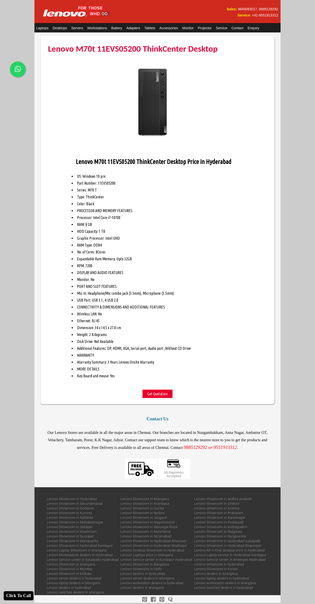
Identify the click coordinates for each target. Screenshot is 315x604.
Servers (77, 28)
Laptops (42, 28)
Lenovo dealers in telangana (216, 574)
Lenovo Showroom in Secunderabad (75, 504)
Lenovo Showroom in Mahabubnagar (75, 522)
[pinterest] (144, 599)
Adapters (133, 28)
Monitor (188, 28)
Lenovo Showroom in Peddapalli (219, 522)
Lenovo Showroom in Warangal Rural (149, 527)
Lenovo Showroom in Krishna (216, 508)
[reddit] (161, 599)
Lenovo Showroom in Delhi (141, 569)
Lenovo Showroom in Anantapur (145, 504)
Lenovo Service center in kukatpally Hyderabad (83, 560)
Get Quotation (157, 394)
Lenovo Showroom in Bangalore (145, 564)
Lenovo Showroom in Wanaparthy (72, 541)
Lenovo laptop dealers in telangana (73, 583)
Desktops (60, 28)
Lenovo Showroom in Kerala (216, 569)
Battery (116, 28)
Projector (205, 28)
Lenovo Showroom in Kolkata (69, 574)
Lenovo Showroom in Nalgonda (218, 532)
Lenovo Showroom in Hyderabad (72, 499)
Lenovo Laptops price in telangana (147, 555)
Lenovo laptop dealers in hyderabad (221, 578)
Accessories (168, 28)
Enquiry (253, 28)
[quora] (170, 599)
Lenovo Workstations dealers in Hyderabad (79, 555)
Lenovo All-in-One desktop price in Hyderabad (229, 550)
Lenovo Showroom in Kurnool (69, 513)
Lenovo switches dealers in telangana (75, 592)
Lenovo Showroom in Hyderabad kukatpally (227, 541)
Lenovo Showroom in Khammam (72, 532)
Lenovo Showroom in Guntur (142, 508)
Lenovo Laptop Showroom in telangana (77, 550)
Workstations (97, 28)
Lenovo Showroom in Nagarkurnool (147, 522)
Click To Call (18, 595)
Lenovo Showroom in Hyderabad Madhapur (154, 546)
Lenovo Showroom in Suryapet (70, 536)
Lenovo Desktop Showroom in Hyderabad (152, 550)
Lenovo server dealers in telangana (147, 578)
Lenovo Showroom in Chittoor (217, 504)
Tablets (149, 28)
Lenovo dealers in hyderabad (143, 574)
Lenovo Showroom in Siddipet (70, 527)
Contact (237, 28)
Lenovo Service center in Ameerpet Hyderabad (230, 560)
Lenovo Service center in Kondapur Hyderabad (156, 560)
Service (221, 28)
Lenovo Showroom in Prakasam (218, 513)
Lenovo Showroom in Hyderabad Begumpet (227, 546)
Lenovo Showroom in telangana (145, 499)
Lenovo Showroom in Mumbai (69, 569)
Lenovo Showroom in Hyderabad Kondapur (80, 546)
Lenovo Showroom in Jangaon (144, 518)
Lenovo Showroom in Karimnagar (220, 518)
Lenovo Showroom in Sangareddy (220, 536)
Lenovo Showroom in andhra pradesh (223, 499)
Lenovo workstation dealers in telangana (225, 583)
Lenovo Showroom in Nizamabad (146, 536)
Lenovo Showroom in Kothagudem (220, 527)
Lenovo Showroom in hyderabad (219, 564)
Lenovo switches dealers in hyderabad (223, 588)
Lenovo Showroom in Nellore (143, 513)
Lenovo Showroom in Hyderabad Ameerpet (154, 541)
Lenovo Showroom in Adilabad (70, 518)
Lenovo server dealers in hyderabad (74, 578)
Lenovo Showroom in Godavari (70, 508)
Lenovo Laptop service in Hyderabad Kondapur (230, 555)
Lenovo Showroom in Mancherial (146, 532)
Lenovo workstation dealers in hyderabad (152, 583)
